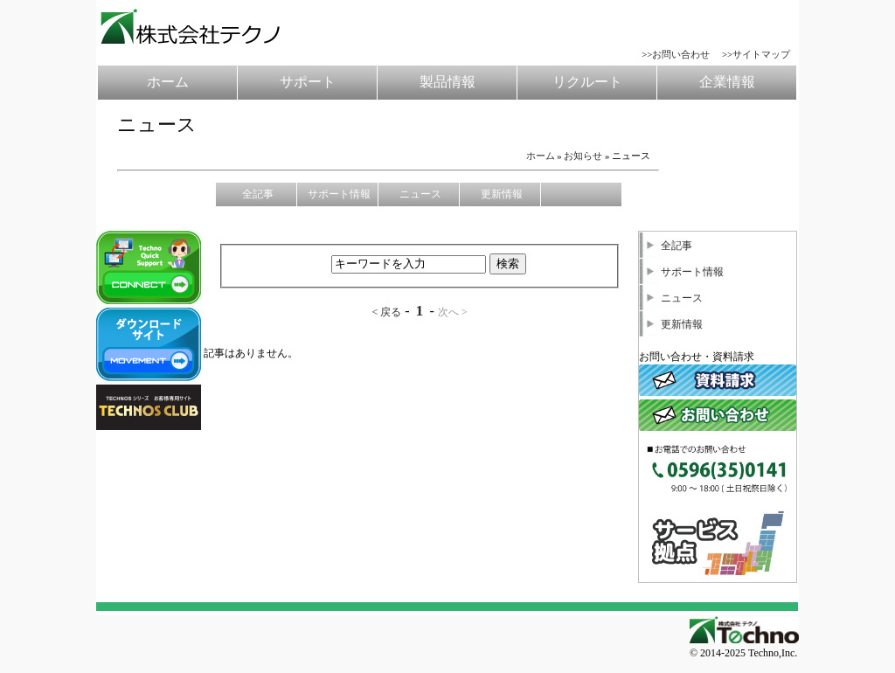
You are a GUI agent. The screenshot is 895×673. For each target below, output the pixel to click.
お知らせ (583, 155)
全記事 (665, 245)
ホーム (540, 155)
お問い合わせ (681, 54)
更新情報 (671, 324)
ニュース (671, 298)
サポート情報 (681, 272)
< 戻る (386, 312)
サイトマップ (761, 54)
